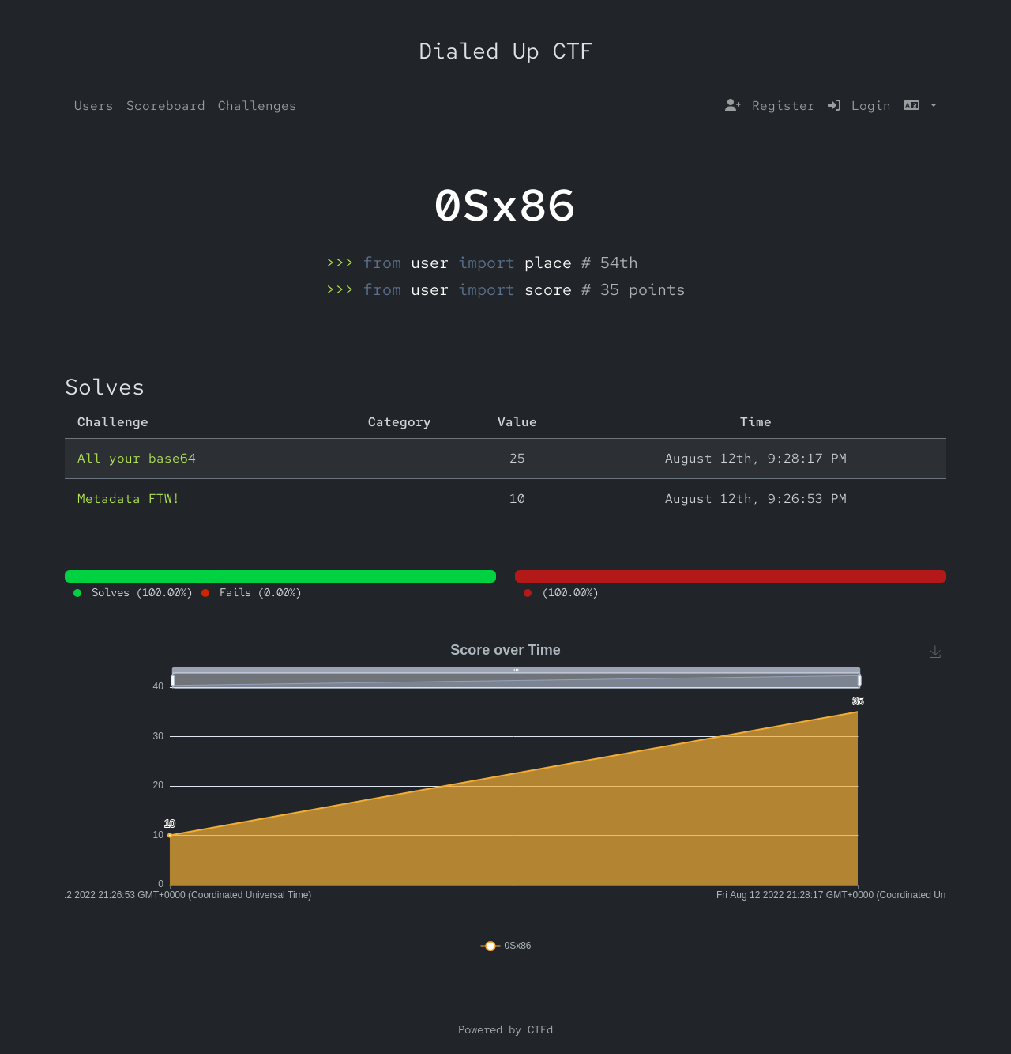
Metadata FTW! (128, 498)
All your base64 (136, 458)
